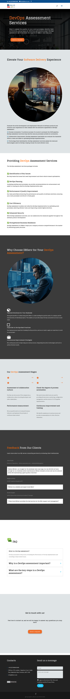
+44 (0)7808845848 (13, 667)
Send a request (17, 40)
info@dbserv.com (12, 675)
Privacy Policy (50, 682)
